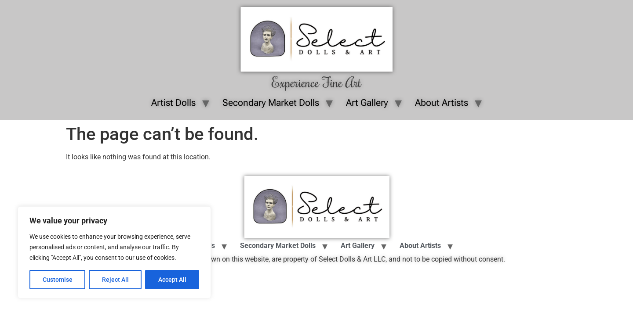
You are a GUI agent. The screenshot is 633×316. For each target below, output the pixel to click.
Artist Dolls (173, 102)
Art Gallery (367, 102)
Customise (58, 279)
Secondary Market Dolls (270, 102)
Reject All (115, 279)
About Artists (441, 102)
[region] (114, 252)
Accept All (172, 279)
